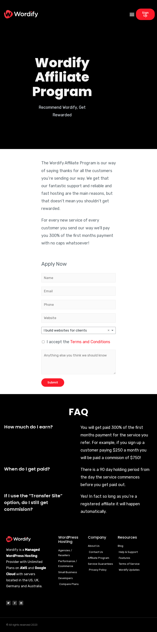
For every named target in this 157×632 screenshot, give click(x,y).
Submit (52, 382)
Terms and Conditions (90, 341)
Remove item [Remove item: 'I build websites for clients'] (109, 330)
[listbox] (78, 330)
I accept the (78, 341)
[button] (132, 14)
